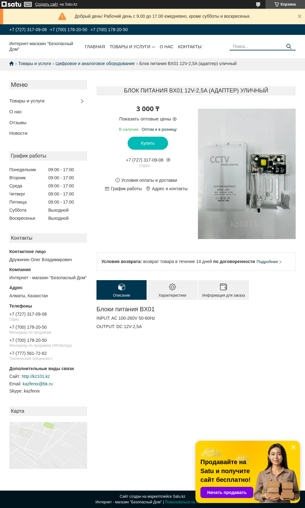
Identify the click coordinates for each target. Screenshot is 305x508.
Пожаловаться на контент (187, 502)
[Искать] (289, 46)
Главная (95, 46)
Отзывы (17, 122)
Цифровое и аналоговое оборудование (95, 63)
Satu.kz (179, 496)
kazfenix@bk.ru (38, 383)
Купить (148, 143)
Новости (18, 133)
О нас (166, 46)
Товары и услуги (130, 46)
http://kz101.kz (36, 376)
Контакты (190, 46)
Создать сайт (46, 4)
